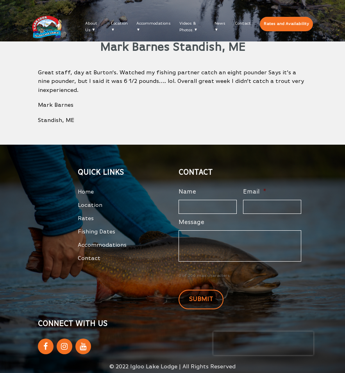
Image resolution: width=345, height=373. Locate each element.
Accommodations (153, 23)
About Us (91, 26)
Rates (86, 218)
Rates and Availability (286, 24)
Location (119, 23)
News (220, 23)
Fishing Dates (96, 232)
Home (86, 192)
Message (191, 222)
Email (254, 192)
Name (187, 192)
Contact (243, 23)
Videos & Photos (187, 26)
